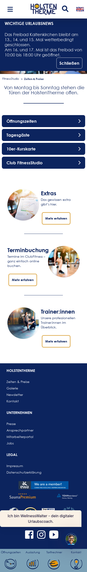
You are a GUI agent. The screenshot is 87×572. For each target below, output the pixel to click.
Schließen (69, 63)
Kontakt (12, 401)
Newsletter (14, 395)
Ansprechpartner (17, 430)
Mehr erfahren (56, 218)
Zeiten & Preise (34, 79)
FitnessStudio (10, 78)
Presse (11, 424)
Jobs (10, 443)
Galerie (12, 388)
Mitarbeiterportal (17, 437)
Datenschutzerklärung (17, 472)
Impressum (14, 466)
